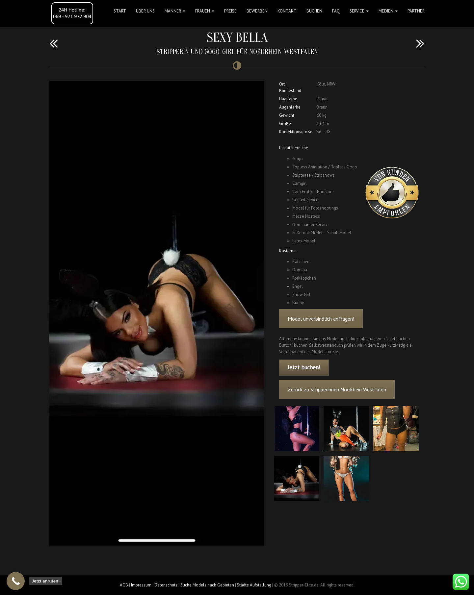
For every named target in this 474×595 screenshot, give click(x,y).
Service (359, 11)
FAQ (336, 11)
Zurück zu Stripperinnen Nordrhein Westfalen (337, 389)
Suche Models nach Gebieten (207, 585)
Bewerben (257, 11)
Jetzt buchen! (304, 367)
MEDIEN (388, 11)
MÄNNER (175, 11)
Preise (230, 11)
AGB (124, 585)
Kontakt (287, 11)
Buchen (314, 11)
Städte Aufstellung (254, 585)
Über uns (145, 11)
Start (120, 11)
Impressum (141, 585)
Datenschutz (165, 585)
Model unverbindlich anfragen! (321, 318)
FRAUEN (204, 11)
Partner (416, 11)
